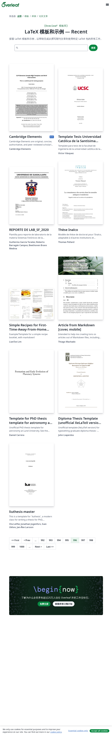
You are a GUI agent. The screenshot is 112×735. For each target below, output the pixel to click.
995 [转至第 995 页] (67, 540)
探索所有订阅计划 (63, 603)
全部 (19, 16)
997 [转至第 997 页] (83, 540)
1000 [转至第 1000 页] (21, 546)
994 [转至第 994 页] (59, 540)
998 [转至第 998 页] (91, 540)
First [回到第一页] (15, 540)
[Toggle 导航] (107, 4)
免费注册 (44, 603)
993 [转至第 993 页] (51, 540)
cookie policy (56, 732)
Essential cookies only (78, 730)
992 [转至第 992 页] (42, 540)
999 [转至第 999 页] (13, 546)
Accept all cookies (99, 730)
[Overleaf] (10, 4)
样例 (34, 16)
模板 (27, 16)
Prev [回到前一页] (27, 540)
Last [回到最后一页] (50, 546)
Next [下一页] (38, 546)
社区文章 (43, 16)
